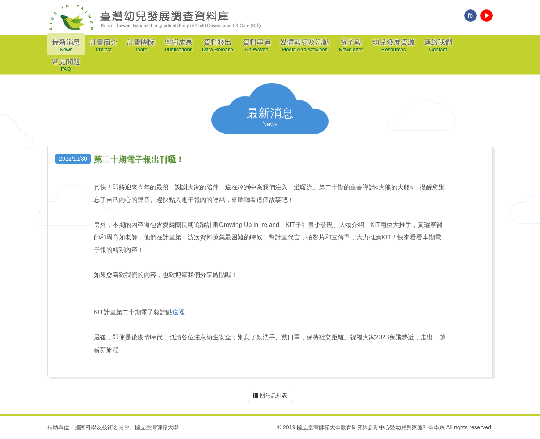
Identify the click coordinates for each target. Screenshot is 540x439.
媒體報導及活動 (304, 45)
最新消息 (66, 45)
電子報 (351, 45)
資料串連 (257, 45)
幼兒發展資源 (393, 45)
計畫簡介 (103, 45)
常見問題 (66, 65)
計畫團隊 (141, 45)
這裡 (178, 312)
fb (470, 15)
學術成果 (179, 45)
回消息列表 (270, 395)
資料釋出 (217, 45)
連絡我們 (438, 45)
